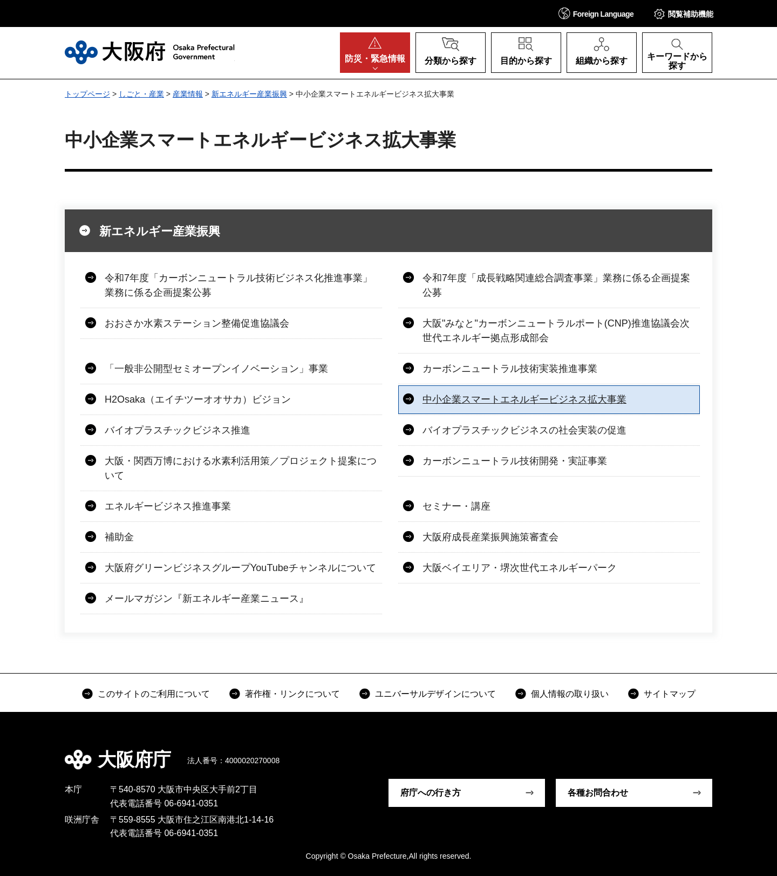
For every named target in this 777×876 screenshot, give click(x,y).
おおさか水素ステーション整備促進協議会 (197, 323)
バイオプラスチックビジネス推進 (177, 430)
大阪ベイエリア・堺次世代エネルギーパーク (519, 567)
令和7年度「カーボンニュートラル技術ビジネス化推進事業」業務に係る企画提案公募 (238, 285)
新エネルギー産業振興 (249, 94)
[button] (596, 13)
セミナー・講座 (456, 506)
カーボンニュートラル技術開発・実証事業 (514, 461)
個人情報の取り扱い (570, 693)
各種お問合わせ (598, 792)
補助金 (119, 537)
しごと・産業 (141, 94)
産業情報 (188, 94)
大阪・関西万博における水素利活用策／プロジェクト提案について (241, 468)
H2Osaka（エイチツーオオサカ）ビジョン (198, 399)
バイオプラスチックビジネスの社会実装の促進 (524, 430)
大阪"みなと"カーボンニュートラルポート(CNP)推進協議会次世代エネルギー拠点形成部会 (556, 330)
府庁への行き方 (430, 792)
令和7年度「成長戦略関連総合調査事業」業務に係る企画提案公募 (556, 285)
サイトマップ (670, 693)
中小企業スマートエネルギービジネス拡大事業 (524, 399)
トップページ (87, 94)
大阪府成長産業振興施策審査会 (490, 537)
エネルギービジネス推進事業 (168, 506)
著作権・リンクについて (292, 693)
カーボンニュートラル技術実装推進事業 (509, 368)
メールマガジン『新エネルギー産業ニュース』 (207, 598)
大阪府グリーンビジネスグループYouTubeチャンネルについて (240, 567)
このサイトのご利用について (154, 693)
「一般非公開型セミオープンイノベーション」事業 (216, 368)
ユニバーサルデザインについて (435, 693)
